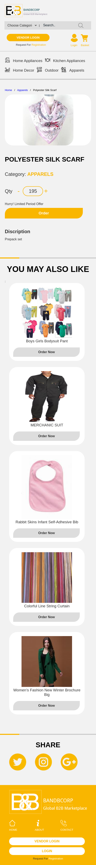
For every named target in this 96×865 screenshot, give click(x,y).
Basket (85, 45)
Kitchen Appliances (65, 61)
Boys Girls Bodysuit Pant (47, 341)
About (39, 825)
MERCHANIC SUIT (47, 425)
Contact (66, 825)
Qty (8, 191)
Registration (38, 44)
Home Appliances (23, 61)
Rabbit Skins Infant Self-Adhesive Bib (46, 522)
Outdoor (47, 70)
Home (8, 90)
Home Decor (19, 70)
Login (74, 45)
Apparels (72, 70)
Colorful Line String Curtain (47, 606)
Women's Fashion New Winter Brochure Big (47, 692)
